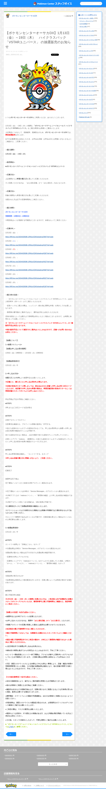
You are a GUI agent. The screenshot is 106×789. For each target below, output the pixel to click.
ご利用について (39, 785)
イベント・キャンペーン (86, 21)
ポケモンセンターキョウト (86, 81)
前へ (11, 734)
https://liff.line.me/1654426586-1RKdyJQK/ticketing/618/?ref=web (29, 286)
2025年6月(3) (9, 758)
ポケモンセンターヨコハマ (86, 68)
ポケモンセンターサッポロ (86, 31)
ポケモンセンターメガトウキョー (88, 44)
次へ (67, 734)
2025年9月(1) (9, 755)
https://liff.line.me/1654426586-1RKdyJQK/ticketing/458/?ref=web (29, 270)
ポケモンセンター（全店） (86, 18)
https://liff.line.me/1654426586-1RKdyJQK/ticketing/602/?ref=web (29, 278)
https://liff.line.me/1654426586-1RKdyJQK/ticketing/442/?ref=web (29, 262)
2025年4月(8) (73, 758)
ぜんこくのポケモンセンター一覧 (17, 779)
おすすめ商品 (83, 23)
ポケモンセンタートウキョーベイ (88, 62)
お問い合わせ (27, 785)
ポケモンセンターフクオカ (86, 104)
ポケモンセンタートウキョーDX (88, 40)
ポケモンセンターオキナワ (86, 108)
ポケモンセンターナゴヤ (86, 73)
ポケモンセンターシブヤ (86, 50)
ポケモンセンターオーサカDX (24, 16)
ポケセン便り (83, 26)
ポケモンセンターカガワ (86, 99)
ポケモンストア (83, 112)
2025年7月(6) (73, 755)
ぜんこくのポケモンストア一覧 (47, 779)
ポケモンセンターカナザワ (86, 77)
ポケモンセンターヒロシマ (86, 95)
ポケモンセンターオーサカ (86, 86)
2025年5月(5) (41, 758)
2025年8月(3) (41, 755)
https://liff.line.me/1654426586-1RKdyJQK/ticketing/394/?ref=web (29, 237)
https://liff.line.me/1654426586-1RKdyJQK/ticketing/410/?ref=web (29, 245)
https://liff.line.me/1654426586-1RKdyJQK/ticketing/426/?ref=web (29, 253)
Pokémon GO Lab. (84, 117)
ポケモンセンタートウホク (86, 35)
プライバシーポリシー (54, 785)
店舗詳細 (68, 16)
